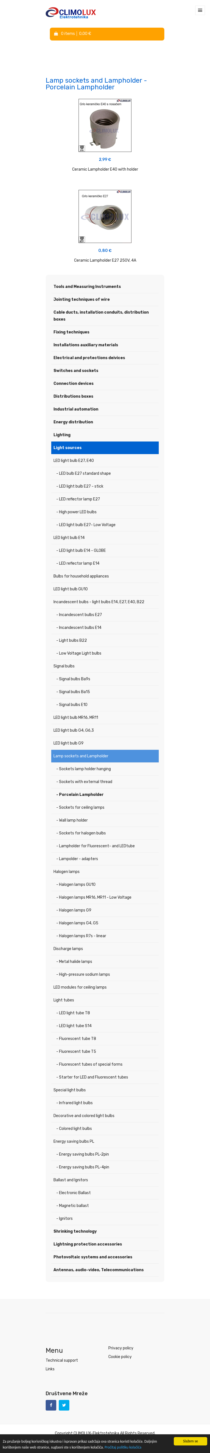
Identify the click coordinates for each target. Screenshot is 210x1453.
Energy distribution (73, 422)
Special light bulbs (69, 1090)
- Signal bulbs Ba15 (73, 691)
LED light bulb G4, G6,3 (73, 730)
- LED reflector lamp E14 (77, 563)
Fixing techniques (71, 332)
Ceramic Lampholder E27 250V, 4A (105, 260)
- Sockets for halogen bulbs (81, 833)
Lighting (61, 435)
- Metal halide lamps (74, 961)
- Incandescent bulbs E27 (79, 614)
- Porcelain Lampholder (80, 794)
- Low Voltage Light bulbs (78, 653)
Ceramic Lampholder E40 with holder (105, 169)
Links (50, 1369)
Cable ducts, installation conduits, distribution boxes (101, 316)
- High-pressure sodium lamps (83, 974)
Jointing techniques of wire (81, 299)
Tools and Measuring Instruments (87, 286)
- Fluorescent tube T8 (76, 1038)
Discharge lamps (68, 948)
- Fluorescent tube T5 (76, 1051)
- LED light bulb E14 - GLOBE (81, 550)
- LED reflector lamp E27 (78, 499)
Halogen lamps (66, 871)
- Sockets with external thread (84, 781)
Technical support (62, 1360)
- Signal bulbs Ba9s (73, 679)
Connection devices (73, 383)
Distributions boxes (73, 396)
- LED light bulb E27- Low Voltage (86, 524)
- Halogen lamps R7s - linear (81, 936)
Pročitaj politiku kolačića (123, 1447)
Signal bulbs (64, 666)
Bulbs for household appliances (81, 576)
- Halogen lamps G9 (73, 910)
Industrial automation (75, 409)
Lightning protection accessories (87, 1244)
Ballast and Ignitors (70, 1180)
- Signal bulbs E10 (71, 704)
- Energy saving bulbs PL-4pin (82, 1167)
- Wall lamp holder (72, 820)
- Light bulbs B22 (71, 640)
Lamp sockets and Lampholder (80, 756)
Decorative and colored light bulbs (83, 1115)
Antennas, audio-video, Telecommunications (98, 1270)
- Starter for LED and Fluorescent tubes (92, 1077)
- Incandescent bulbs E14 (78, 627)
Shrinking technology (75, 1231)
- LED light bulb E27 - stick (79, 486)
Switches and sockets (75, 370)
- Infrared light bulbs (74, 1103)
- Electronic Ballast (73, 1192)
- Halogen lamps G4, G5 (77, 923)
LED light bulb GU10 (70, 589)
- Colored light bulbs (74, 1128)
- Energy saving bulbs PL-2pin (82, 1154)
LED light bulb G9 (68, 743)
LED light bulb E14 (69, 537)
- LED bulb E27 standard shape (83, 473)
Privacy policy (120, 1348)
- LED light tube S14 (74, 1025)
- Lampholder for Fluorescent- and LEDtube (95, 846)
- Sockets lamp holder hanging (83, 769)
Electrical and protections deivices (89, 358)
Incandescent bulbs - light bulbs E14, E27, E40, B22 (98, 602)
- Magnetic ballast (72, 1205)
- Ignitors (64, 1218)
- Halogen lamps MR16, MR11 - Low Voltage (93, 897)
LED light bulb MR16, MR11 (75, 717)
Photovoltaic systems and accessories (92, 1257)
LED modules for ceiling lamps (80, 987)
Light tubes (63, 1000)
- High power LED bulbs (76, 512)
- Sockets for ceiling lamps (80, 807)
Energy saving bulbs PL (73, 1141)
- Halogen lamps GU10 (76, 884)
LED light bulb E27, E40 (73, 460)
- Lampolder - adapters (77, 858)
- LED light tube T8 (73, 1013)
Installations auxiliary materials (85, 345)
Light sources (67, 447)
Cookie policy (120, 1356)
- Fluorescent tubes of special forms (89, 1064)
